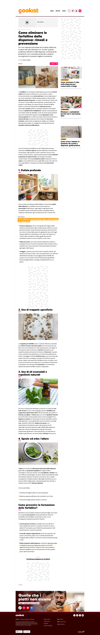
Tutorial (20, 584)
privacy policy (47, 619)
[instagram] (23, 607)
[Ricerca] (69, 10)
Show (64, 11)
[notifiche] (71, 619)
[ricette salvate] (71, 621)
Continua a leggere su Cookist (38, 559)
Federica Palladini (26, 60)
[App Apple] (19, 631)
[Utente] (76, 10)
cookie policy (47, 621)
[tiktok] (20, 607)
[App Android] (26, 631)
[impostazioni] (71, 624)
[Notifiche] (72, 10)
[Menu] (80, 10)
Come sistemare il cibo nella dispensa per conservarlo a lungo (70, 84)
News (52, 11)
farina (29, 104)
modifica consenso (48, 625)
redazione (46, 623)
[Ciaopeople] (81, 632)
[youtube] (27, 607)
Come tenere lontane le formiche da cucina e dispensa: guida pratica (70, 143)
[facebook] (31, 607)
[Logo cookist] (29, 11)
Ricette (58, 11)
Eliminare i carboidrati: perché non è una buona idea (70, 114)
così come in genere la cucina (35, 545)
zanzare (38, 411)
